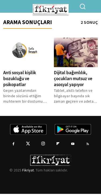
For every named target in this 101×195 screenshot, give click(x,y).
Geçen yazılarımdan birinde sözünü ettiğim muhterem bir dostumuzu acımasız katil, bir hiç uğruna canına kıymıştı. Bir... (25, 96)
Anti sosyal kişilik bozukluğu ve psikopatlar (19, 79)
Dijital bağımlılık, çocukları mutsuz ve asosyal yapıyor (73, 79)
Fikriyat (28, 170)
